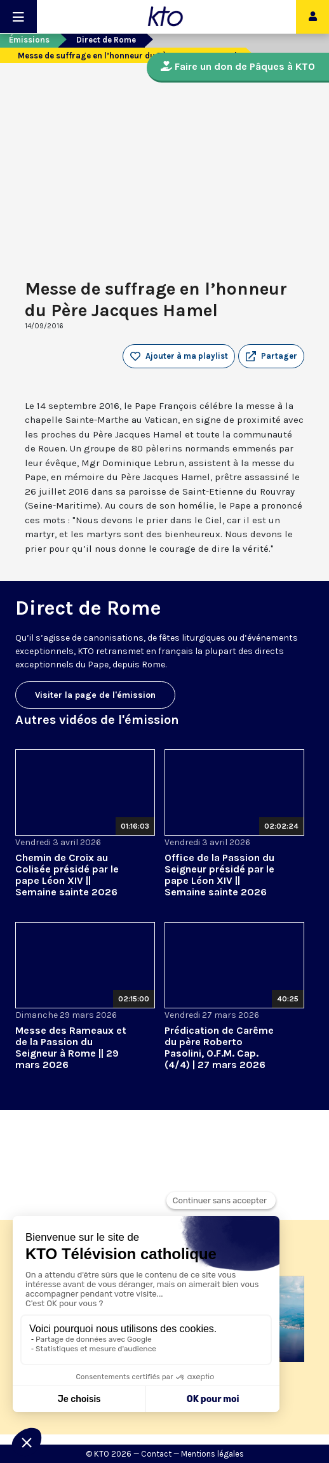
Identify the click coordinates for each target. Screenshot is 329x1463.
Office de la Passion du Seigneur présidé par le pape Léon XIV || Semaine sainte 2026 (219, 875)
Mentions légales (212, 1454)
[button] (271, 356)
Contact (156, 1454)
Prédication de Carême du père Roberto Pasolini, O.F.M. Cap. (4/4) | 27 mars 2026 (219, 1047)
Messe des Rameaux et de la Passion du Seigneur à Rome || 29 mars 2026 (70, 1047)
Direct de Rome (106, 39)
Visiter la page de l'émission (95, 695)
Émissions (29, 39)
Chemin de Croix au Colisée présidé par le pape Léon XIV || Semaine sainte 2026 (67, 875)
